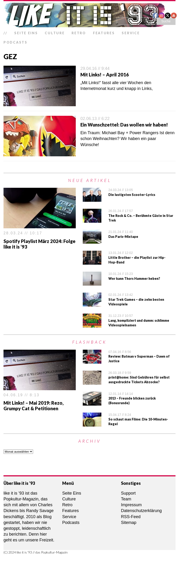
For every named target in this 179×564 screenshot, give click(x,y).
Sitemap (128, 522)
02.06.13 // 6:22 (95, 118)
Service (131, 33)
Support (128, 493)
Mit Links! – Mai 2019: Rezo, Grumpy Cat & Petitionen (33, 405)
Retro (79, 33)
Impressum (131, 504)
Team (126, 499)
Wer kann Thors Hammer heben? (134, 278)
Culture (55, 33)
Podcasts (15, 42)
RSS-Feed (131, 516)
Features (104, 33)
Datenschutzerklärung (141, 510)
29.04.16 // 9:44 (95, 68)
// (5, 33)
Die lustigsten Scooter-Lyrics (131, 195)
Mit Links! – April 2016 (104, 74)
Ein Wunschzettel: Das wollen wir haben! (124, 124)
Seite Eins (26, 33)
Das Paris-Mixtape (123, 237)
